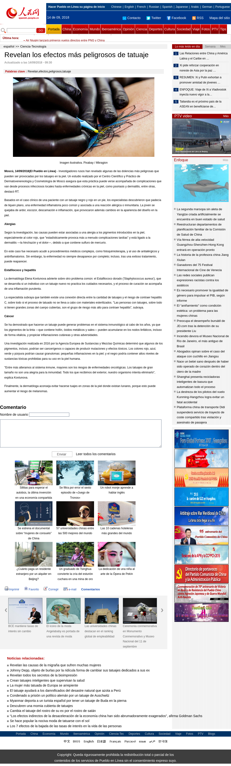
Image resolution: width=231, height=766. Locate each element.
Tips (223, 29)
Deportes (155, 29)
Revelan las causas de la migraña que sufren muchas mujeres (55, 665)
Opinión (128, 29)
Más (226, 116)
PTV (215, 29)
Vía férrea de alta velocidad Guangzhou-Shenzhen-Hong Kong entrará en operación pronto (200, 245)
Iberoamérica (111, 29)
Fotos (206, 29)
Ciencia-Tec (116, 733)
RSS (198, 18)
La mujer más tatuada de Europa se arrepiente (44, 685)
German (207, 6)
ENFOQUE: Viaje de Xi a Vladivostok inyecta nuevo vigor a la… (203, 92)
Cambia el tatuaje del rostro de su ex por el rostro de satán (53, 711)
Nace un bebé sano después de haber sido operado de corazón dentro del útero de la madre (203, 366)
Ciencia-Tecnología (33, 46)
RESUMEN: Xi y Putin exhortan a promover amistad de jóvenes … (200, 80)
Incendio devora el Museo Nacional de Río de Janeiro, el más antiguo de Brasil (203, 341)
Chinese (116, 6)
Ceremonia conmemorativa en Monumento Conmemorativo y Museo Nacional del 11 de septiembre (140, 636)
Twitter (153, 18)
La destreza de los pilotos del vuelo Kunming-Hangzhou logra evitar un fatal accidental (201, 397)
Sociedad (183, 29)
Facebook (176, 18)
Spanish (167, 6)
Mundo (95, 29)
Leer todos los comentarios (96, 454)
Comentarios (90, 589)
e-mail (70, 589)
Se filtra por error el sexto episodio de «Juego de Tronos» (75, 492)
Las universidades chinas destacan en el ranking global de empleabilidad (100, 631)
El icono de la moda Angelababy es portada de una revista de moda (62, 631)
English (129, 6)
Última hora (10, 38)
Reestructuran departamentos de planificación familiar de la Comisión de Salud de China (201, 229)
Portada (53, 29)
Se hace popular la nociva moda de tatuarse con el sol (49, 721)
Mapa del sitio (220, 18)
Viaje (196, 29)
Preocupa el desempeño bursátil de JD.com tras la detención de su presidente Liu (201, 326)
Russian (154, 6)
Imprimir (11, 589)
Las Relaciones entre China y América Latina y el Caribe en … (203, 56)
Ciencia (141, 29)
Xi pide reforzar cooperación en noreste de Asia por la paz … (199, 68)
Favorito (31, 589)
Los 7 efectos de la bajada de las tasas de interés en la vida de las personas (66, 726)
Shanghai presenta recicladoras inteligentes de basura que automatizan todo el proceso (198, 382)
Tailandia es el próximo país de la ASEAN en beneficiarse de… (200, 104)
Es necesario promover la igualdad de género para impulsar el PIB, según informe (202, 295)
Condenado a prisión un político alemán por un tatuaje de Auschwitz (59, 695)
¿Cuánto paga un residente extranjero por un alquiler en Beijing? (33, 574)
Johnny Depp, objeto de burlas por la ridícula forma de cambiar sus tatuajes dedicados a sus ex (80, 670)
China (66, 29)
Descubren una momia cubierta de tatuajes (41, 706)
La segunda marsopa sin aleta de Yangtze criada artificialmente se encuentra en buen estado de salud (201, 214)
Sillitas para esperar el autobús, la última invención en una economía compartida (33, 492)
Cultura (169, 29)
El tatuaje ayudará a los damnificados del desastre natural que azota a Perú (65, 690)
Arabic (195, 6)
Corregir (51, 589)
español (9, 46)
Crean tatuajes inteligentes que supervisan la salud (47, 680)
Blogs (211, 733)
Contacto (131, 18)
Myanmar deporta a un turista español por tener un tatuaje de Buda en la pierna (68, 701)
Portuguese (222, 6)
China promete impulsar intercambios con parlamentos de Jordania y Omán (73, 38)
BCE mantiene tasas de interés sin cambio (23, 628)
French (141, 6)
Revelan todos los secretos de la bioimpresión (43, 675)
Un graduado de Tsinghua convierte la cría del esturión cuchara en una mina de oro (75, 574)
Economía (80, 29)
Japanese (182, 6)
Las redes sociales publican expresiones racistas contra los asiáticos (198, 280)
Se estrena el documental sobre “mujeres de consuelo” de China (34, 533)
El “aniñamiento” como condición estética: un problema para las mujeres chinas (199, 310)
